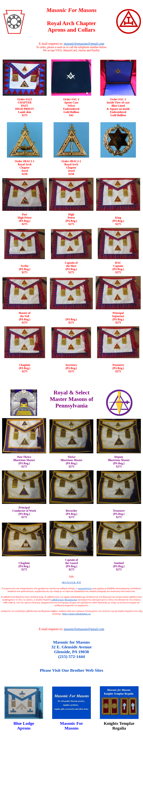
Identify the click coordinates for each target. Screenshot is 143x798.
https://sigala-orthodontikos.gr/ (76, 613)
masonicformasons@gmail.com (84, 43)
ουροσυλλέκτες (85, 588)
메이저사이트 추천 (71, 582)
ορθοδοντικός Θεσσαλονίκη (64, 599)
